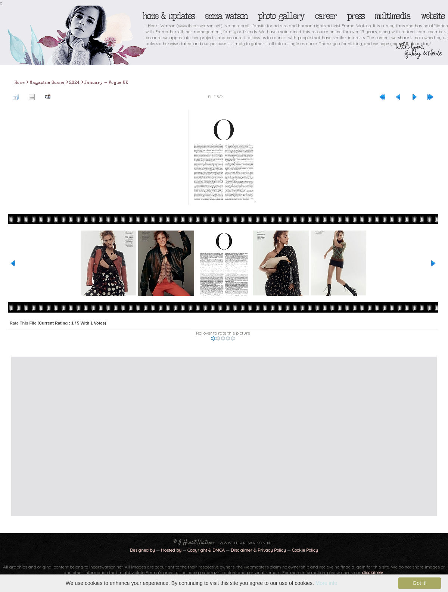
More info (326, 583)
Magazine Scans (46, 82)
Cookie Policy (305, 550)
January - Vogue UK (106, 82)
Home (19, 82)
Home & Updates (168, 16)
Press (355, 16)
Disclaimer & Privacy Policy (259, 550)
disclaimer (372, 572)
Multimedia (392, 16)
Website (432, 16)
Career (325, 16)
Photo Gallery (281, 16)
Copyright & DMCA (206, 550)
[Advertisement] (72, 436)
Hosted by (171, 550)
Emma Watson (226, 16)
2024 (74, 82)
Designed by (142, 550)
